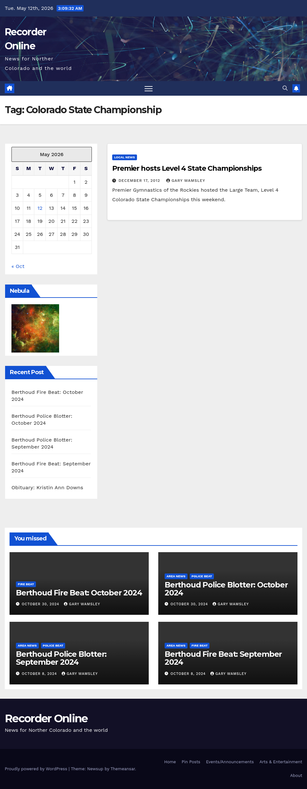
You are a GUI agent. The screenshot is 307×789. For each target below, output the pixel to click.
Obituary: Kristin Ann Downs (47, 487)
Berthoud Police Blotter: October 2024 (226, 588)
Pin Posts (191, 761)
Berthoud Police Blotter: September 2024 (61, 658)
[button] (285, 88)
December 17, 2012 (140, 180)
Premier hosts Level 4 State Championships (187, 168)
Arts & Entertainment (281, 761)
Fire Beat (26, 584)
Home (170, 761)
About (296, 775)
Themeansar (123, 768)
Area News (176, 576)
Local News (124, 157)
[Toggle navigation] (148, 88)
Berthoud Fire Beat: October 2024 (79, 592)
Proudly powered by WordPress (37, 768)
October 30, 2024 (41, 604)
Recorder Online (46, 718)
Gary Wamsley (185, 180)
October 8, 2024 (40, 674)
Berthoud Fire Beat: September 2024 (223, 658)
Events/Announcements (230, 761)
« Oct (17, 266)
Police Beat (202, 576)
